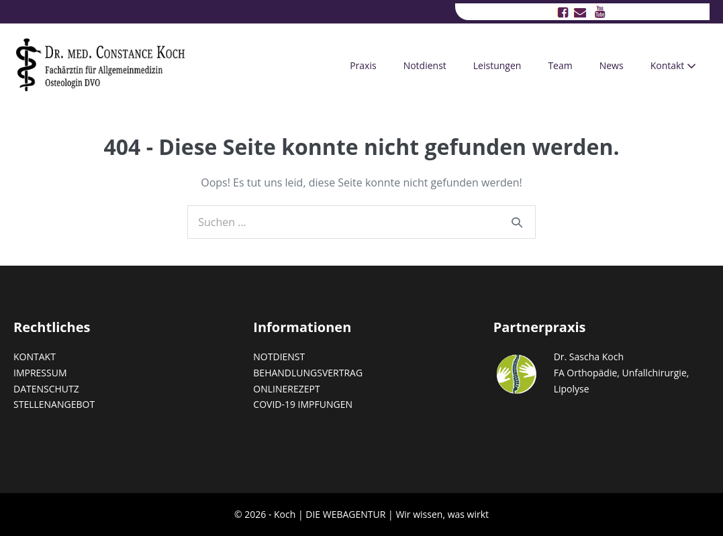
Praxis (363, 65)
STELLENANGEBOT (54, 404)
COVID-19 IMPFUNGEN (302, 404)
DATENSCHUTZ (46, 388)
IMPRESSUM (40, 372)
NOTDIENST (279, 356)
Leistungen (497, 65)
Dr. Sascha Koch (589, 356)
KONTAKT (34, 356)
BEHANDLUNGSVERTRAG (308, 372)
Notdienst (424, 65)
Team (560, 65)
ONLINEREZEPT (286, 388)
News (611, 65)
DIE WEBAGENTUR (345, 514)
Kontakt (673, 65)
